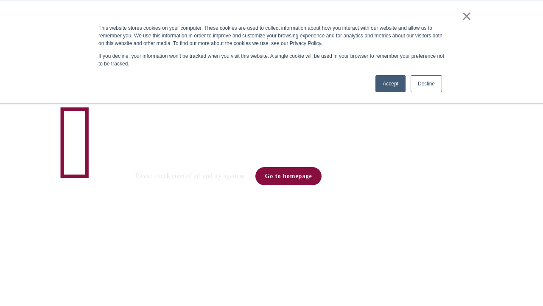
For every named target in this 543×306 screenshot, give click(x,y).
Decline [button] (426, 84)
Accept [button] (390, 84)
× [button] (466, 16)
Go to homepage (288, 176)
